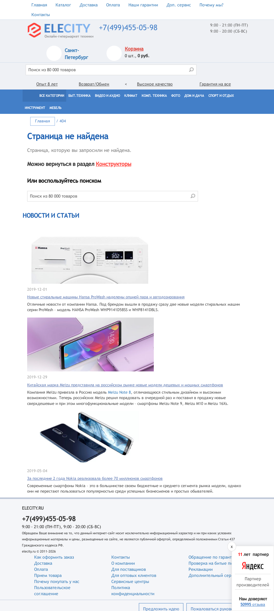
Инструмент (35, 108)
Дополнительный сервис (213, 575)
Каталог (63, 4)
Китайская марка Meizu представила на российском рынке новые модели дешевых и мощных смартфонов (125, 385)
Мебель (55, 108)
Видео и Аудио (107, 95)
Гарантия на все (215, 84)
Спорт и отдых (221, 95)
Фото (175, 95)
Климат (130, 95)
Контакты (40, 14)
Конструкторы (113, 164)
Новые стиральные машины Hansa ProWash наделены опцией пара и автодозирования (106, 297)
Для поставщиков (128, 569)
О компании (123, 563)
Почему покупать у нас (56, 581)
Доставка (89, 4)
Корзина (134, 49)
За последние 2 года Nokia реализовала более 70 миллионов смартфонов (95, 478)
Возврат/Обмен (94, 84)
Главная (39, 4)
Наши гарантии (143, 4)
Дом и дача (194, 95)
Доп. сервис (179, 4)
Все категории (51, 95)
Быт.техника (79, 95)
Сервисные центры (130, 581)
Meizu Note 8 (119, 392)
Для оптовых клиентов (133, 575)
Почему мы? (211, 4)
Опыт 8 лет (47, 84)
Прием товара (48, 575)
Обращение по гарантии (212, 557)
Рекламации (201, 569)
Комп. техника (154, 95)
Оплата (113, 4)
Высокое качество (155, 84)
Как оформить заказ (54, 557)
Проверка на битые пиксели (216, 563)
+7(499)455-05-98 (128, 27)
